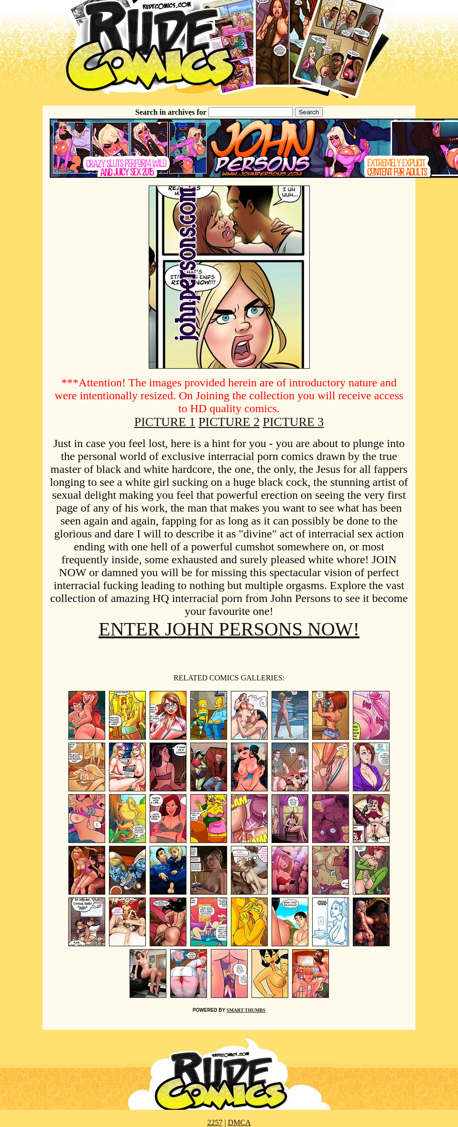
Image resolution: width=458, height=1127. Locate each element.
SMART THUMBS (246, 1010)
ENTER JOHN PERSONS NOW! (229, 629)
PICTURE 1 (165, 422)
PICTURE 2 (229, 422)
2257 (214, 1122)
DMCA (239, 1122)
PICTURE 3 (293, 422)
